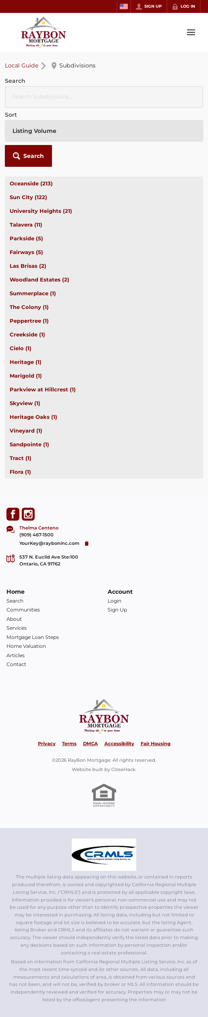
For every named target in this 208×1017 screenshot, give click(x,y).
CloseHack (123, 769)
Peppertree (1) (29, 320)
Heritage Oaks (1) (33, 417)
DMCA (90, 743)
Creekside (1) (27, 334)
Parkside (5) (26, 238)
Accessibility (119, 743)
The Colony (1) (29, 307)
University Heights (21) (41, 211)
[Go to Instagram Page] (28, 514)
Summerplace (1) (33, 293)
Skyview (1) (25, 403)
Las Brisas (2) (28, 266)
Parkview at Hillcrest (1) (43, 389)
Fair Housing (156, 743)
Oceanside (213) (31, 183)
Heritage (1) (26, 362)
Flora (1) (20, 472)
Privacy (47, 743)
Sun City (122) (28, 197)
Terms (69, 743)
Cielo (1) (20, 348)
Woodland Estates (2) (39, 279)
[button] (28, 156)
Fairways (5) (26, 252)
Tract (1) (20, 458)
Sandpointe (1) (29, 444)
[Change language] (123, 6)
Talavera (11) (26, 224)
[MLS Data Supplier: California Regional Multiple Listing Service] (104, 855)
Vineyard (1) (26, 430)
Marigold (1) (26, 375)
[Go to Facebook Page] (12, 514)
